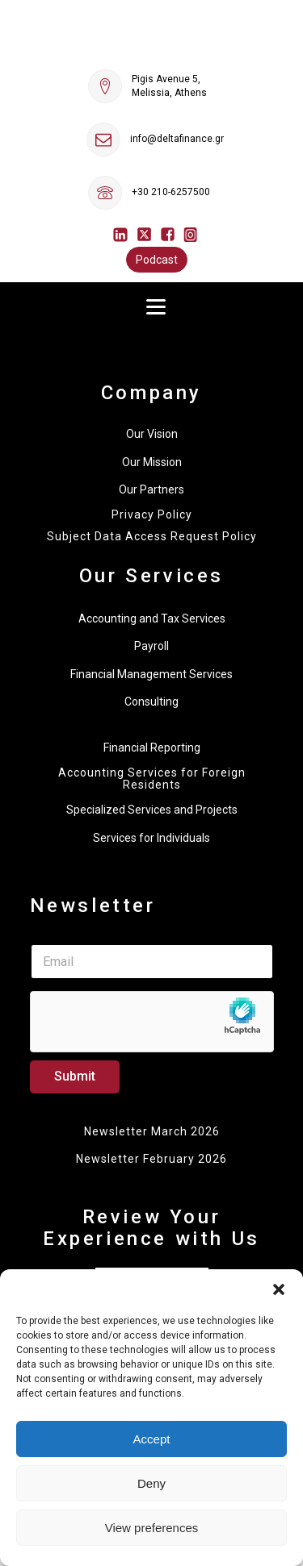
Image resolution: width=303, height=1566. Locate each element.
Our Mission (152, 462)
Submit (74, 1076)
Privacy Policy (152, 515)
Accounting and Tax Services (151, 618)
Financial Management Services (151, 674)
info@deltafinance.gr (177, 138)
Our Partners (151, 489)
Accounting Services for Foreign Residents (152, 779)
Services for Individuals (151, 837)
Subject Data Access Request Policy (152, 537)
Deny (151, 1483)
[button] (279, 1289)
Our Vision (152, 433)
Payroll (151, 645)
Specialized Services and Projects (152, 809)
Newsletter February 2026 (151, 1158)
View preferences (152, 1528)
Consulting (151, 701)
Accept (151, 1439)
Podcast (157, 259)
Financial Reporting (151, 747)
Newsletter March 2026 (152, 1131)
